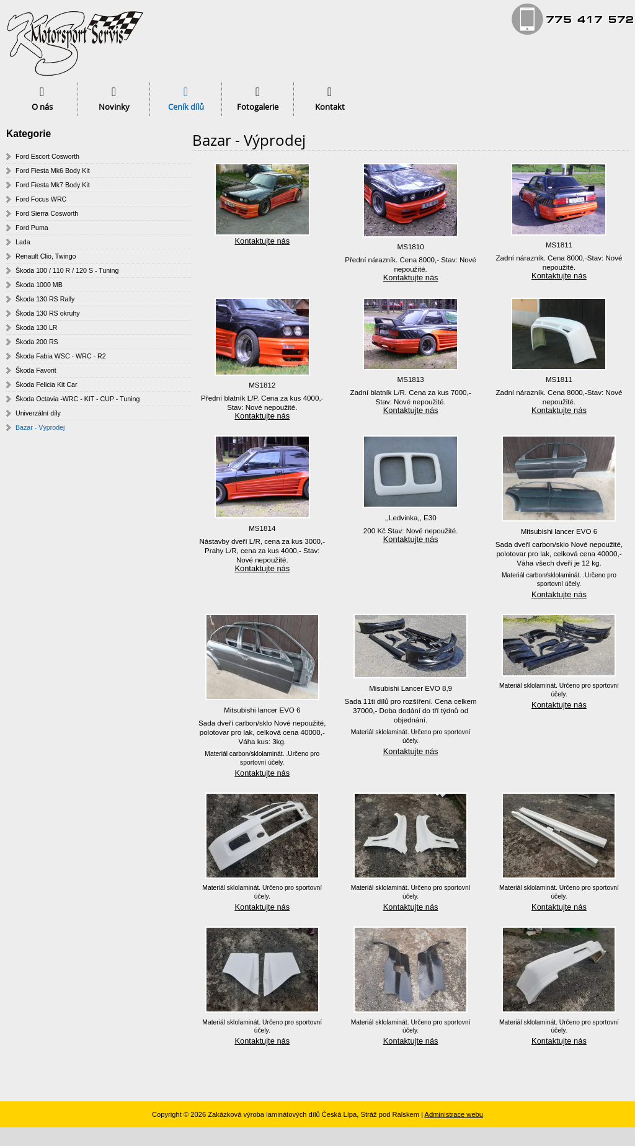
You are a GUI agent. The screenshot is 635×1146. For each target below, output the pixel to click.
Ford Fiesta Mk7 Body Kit (53, 185)
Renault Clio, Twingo (46, 256)
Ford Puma (32, 227)
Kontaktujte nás (262, 241)
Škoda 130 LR (37, 327)
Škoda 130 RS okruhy (48, 313)
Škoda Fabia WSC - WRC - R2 (61, 356)
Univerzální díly (38, 413)
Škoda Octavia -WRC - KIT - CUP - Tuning (78, 398)
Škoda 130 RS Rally (45, 299)
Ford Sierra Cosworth (47, 213)
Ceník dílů (186, 106)
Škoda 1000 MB (39, 284)
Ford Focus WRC (41, 199)
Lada (23, 242)
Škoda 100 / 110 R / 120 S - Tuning (67, 270)
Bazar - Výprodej (40, 427)
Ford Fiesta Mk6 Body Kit (53, 170)
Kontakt (330, 106)
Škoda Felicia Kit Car (47, 384)
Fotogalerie (257, 106)
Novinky (114, 106)
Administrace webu (454, 1114)
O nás (42, 106)
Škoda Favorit (36, 370)
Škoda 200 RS (37, 341)
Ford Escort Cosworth (47, 156)
